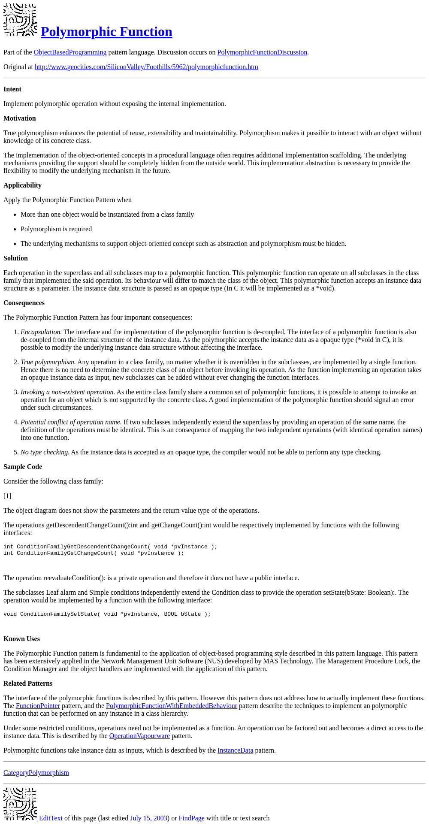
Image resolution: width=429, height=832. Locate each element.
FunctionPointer (38, 712)
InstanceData (236, 756)
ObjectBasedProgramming (70, 52)
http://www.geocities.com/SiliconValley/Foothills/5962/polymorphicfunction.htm (146, 66)
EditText (33, 824)
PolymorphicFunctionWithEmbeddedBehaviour (171, 712)
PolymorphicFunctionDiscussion (263, 52)
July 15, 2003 (148, 824)
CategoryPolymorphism (36, 779)
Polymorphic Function (106, 31)
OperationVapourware (139, 742)
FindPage (192, 824)
